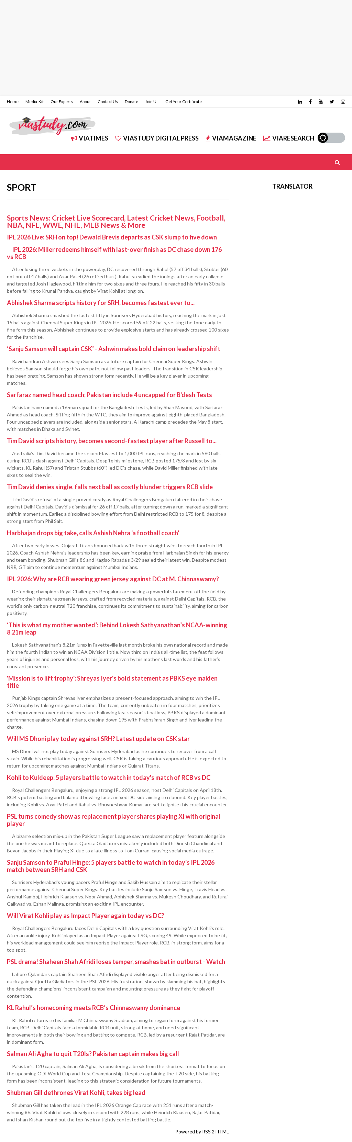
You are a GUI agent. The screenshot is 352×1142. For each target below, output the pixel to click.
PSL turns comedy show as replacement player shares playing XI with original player (113, 820)
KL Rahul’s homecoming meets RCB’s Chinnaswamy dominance (93, 1007)
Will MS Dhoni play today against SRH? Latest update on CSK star (98, 738)
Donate (131, 101)
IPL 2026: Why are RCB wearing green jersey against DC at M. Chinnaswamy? (113, 579)
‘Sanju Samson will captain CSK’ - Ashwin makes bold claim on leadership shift (113, 348)
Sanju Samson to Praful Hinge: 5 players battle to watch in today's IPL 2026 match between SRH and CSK (110, 866)
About (85, 101)
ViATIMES (89, 138)
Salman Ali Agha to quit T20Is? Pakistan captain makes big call (93, 1053)
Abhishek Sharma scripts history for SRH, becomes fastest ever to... (101, 302)
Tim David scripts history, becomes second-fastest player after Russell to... (112, 441)
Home (13, 101)
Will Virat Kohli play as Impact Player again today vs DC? (85, 915)
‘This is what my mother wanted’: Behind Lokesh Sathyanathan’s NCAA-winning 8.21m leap (117, 628)
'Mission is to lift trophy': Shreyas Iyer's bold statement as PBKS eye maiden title (112, 681)
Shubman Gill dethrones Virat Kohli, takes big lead (76, 1092)
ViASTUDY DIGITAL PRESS (157, 138)
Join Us (151, 101)
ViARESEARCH (288, 138)
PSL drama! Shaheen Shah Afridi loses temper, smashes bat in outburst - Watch (116, 961)
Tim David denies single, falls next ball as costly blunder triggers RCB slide (110, 487)
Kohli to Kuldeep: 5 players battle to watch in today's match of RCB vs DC (108, 777)
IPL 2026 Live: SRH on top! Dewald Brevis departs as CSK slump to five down (112, 237)
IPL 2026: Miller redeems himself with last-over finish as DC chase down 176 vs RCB (114, 253)
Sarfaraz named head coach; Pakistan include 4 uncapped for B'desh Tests (109, 395)
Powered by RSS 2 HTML (202, 1131)
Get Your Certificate (183, 101)
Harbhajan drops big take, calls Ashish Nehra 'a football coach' (93, 533)
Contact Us (108, 101)
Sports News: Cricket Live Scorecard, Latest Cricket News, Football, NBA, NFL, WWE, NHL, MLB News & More (116, 221)
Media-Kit (34, 101)
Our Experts (62, 101)
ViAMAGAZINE (231, 138)
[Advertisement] (176, 48)
